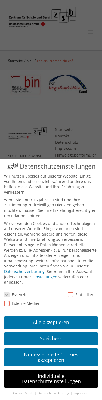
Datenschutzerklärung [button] (54, 393)
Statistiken (81, 294)
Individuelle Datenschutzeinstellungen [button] (51, 379)
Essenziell (17, 294)
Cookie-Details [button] (23, 393)
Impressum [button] (81, 393)
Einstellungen (44, 276)
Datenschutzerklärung (24, 271)
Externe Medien (22, 303)
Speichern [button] (51, 338)
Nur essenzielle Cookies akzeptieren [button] (51, 357)
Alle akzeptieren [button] (51, 322)
